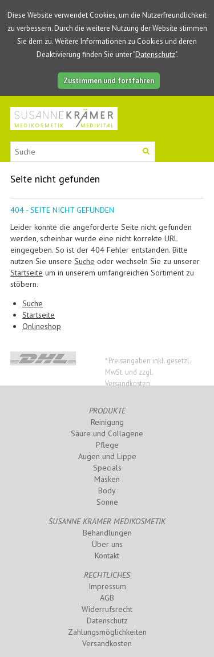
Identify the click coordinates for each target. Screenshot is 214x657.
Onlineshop (41, 326)
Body (107, 490)
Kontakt (107, 555)
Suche (84, 261)
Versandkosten (107, 643)
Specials (107, 468)
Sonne (107, 502)
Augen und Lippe (107, 456)
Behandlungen (107, 533)
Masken (107, 479)
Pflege (107, 445)
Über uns (107, 544)
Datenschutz (155, 54)
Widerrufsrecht (107, 609)
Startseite (26, 272)
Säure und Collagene (107, 433)
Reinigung (107, 422)
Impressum (107, 586)
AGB (107, 598)
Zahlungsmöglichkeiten (107, 632)
